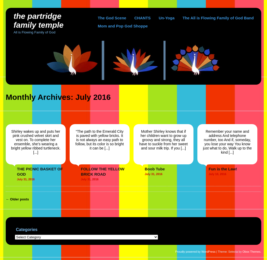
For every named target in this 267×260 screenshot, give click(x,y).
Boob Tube (155, 169)
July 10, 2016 (217, 174)
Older (17, 199)
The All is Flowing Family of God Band (218, 18)
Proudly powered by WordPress (195, 251)
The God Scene (112, 18)
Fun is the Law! (223, 169)
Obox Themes (251, 251)
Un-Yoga (167, 18)
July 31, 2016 (26, 179)
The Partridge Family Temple (39, 20)
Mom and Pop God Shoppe (123, 26)
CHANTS (142, 18)
